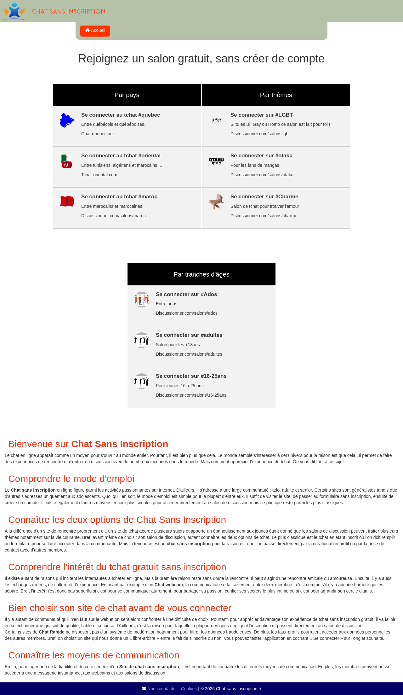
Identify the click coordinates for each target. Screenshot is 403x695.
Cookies (189, 688)
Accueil (95, 30)
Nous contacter (162, 688)
